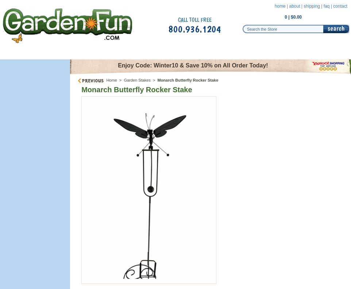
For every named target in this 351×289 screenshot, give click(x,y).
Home (111, 80)
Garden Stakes (137, 80)
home (280, 6)
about (294, 6)
